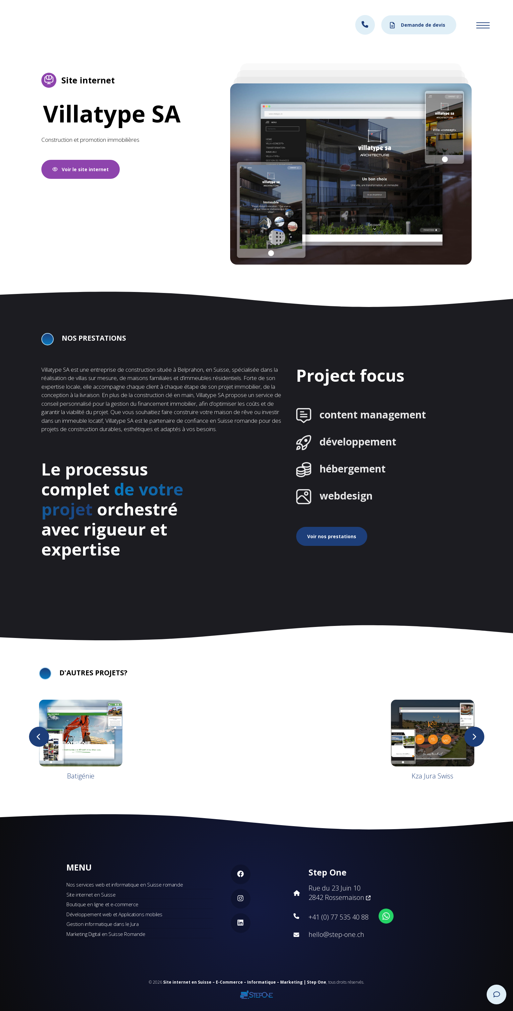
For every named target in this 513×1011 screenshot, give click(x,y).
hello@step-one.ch (336, 934)
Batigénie (80, 775)
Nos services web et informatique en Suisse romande (124, 884)
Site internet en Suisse (90, 894)
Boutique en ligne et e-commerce (102, 904)
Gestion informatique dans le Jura (102, 924)
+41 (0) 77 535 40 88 (339, 917)
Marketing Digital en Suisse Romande (105, 934)
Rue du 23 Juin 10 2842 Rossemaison (340, 893)
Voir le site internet (80, 169)
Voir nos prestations (331, 536)
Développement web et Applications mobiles (114, 914)
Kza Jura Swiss (432, 775)
